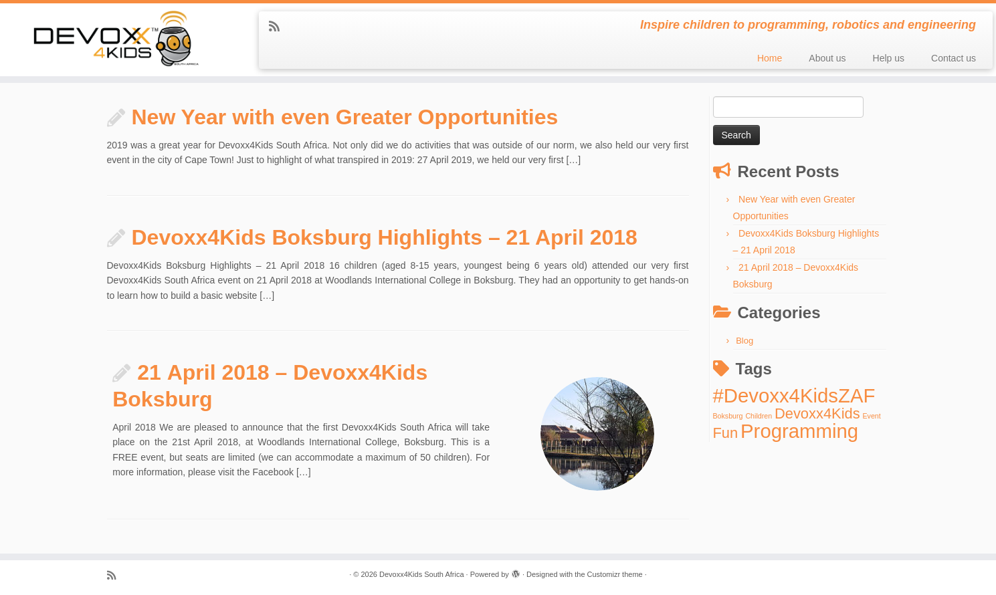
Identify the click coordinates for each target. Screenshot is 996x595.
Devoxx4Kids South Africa (421, 574)
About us (827, 58)
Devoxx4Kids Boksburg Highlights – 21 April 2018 (384, 237)
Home (769, 58)
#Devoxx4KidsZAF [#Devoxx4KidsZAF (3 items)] (794, 395)
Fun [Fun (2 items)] (725, 433)
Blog (744, 341)
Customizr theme (615, 574)
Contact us (953, 58)
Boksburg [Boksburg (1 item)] (728, 416)
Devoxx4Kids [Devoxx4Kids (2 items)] (817, 413)
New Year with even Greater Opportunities (345, 117)
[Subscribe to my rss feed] (278, 26)
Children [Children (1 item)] (758, 416)
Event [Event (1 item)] (871, 416)
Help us (888, 58)
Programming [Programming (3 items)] (799, 431)
